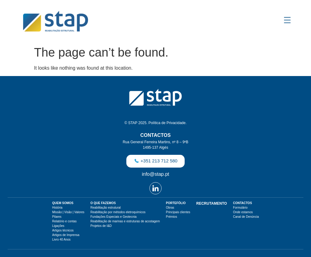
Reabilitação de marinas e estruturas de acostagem (125, 221)
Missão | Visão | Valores (68, 212)
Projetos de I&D (101, 225)
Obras (170, 207)
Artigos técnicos (63, 230)
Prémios (171, 216)
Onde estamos (243, 212)
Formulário (240, 207)
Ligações (58, 225)
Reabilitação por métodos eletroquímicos (118, 212)
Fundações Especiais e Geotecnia (114, 216)
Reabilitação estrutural (106, 207)
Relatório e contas (64, 221)
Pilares (57, 216)
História (57, 207)
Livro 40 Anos (61, 239)
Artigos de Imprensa (66, 235)
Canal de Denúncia (246, 216)
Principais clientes (178, 212)
